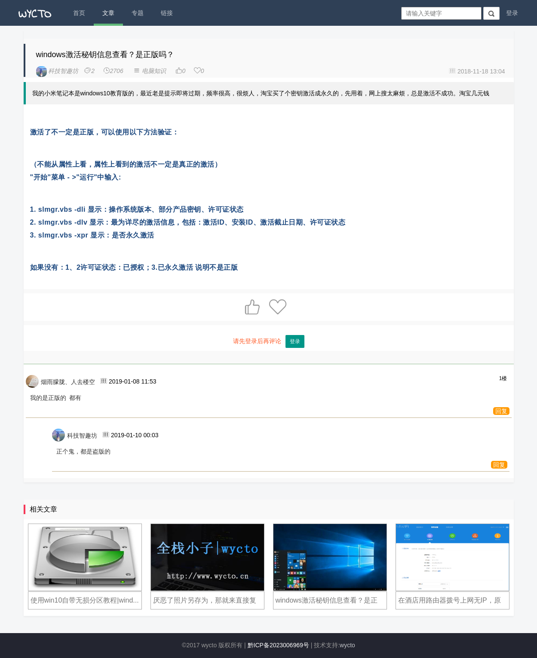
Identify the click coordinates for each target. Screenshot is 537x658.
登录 (512, 12)
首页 (79, 12)
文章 (108, 12)
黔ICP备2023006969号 (278, 645)
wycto (347, 645)
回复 (501, 411)
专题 (138, 12)
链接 (167, 12)
